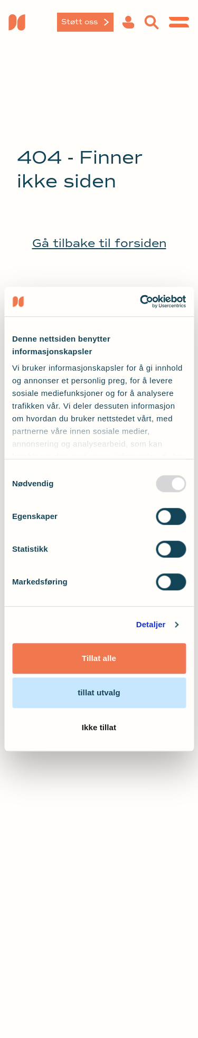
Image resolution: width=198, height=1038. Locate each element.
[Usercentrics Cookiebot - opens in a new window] (141, 301)
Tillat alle (99, 658)
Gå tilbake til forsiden (99, 243)
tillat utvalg (99, 692)
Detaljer (151, 624)
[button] (128, 22)
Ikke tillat (99, 727)
